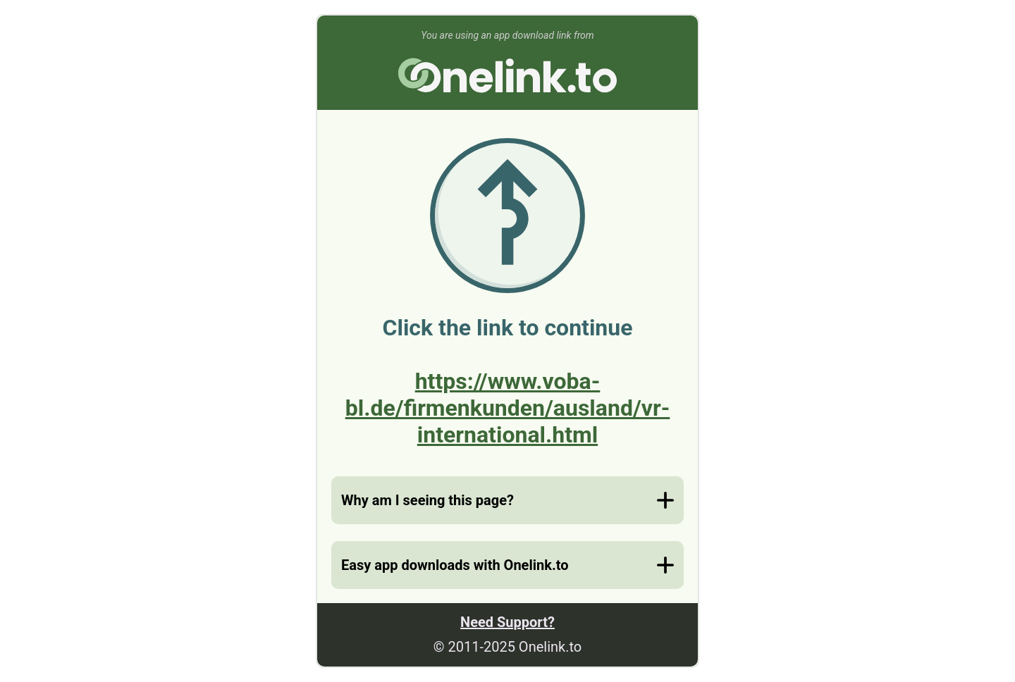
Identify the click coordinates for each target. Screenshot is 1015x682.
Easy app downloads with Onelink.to (454, 565)
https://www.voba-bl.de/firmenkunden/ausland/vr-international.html (507, 408)
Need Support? (507, 622)
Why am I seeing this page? (427, 500)
